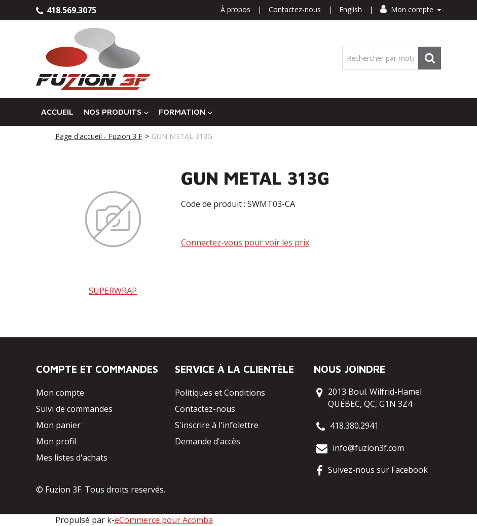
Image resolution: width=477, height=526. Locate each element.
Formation (185, 112)
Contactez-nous (295, 9)
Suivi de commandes (74, 408)
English (350, 9)
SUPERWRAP (113, 290)
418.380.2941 (354, 425)
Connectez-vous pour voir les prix (245, 242)
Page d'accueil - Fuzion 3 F (98, 136)
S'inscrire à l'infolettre (217, 425)
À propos (235, 9)
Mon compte (410, 9)
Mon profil (56, 441)
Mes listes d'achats (71, 457)
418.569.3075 (66, 10)
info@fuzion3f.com (368, 447)
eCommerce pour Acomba (164, 519)
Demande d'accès (207, 441)
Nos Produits (116, 112)
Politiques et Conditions (220, 392)
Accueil (57, 111)
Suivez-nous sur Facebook (378, 469)
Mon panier (58, 425)
